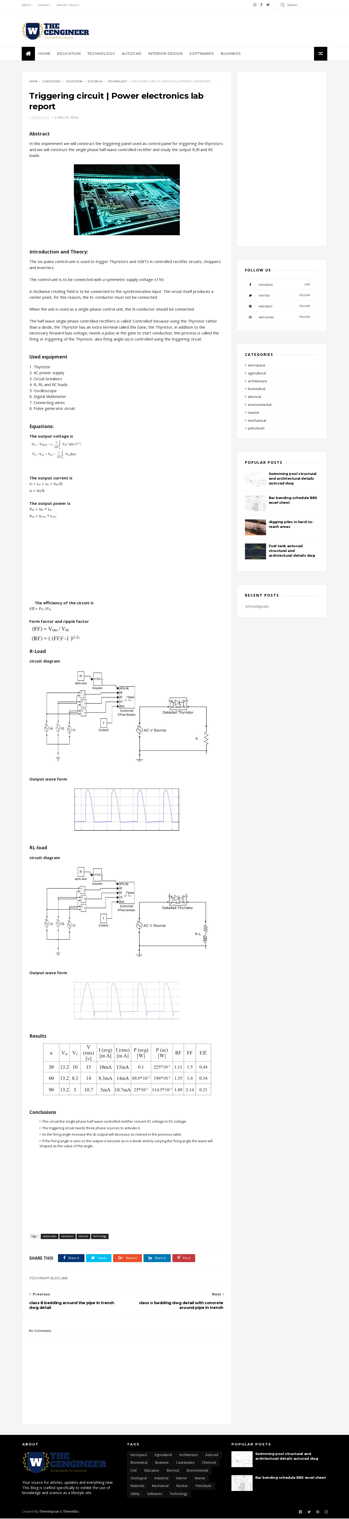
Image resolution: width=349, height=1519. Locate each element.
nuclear (182, 1486)
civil (134, 1471)
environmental (259, 405)
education (69, 54)
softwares (202, 54)
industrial (161, 1478)
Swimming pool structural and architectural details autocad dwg (292, 479)
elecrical (95, 82)
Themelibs (71, 1512)
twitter (277, 296)
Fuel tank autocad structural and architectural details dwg (292, 551)
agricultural (257, 373)
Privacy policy (68, 5)
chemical (209, 1463)
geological (139, 1478)
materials (137, 1486)
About (27, 5)
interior (181, 1478)
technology (117, 82)
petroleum (256, 428)
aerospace (256, 365)
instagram (277, 317)
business (231, 54)
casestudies (51, 82)
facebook (277, 285)
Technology (102, 54)
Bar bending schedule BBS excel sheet (290, 1478)
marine (253, 413)
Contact (44, 5)
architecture (257, 381)
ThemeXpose (50, 1512)
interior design (166, 54)
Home (45, 54)
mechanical (257, 421)
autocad (132, 54)
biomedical (256, 389)
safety (135, 1494)
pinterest (277, 306)
